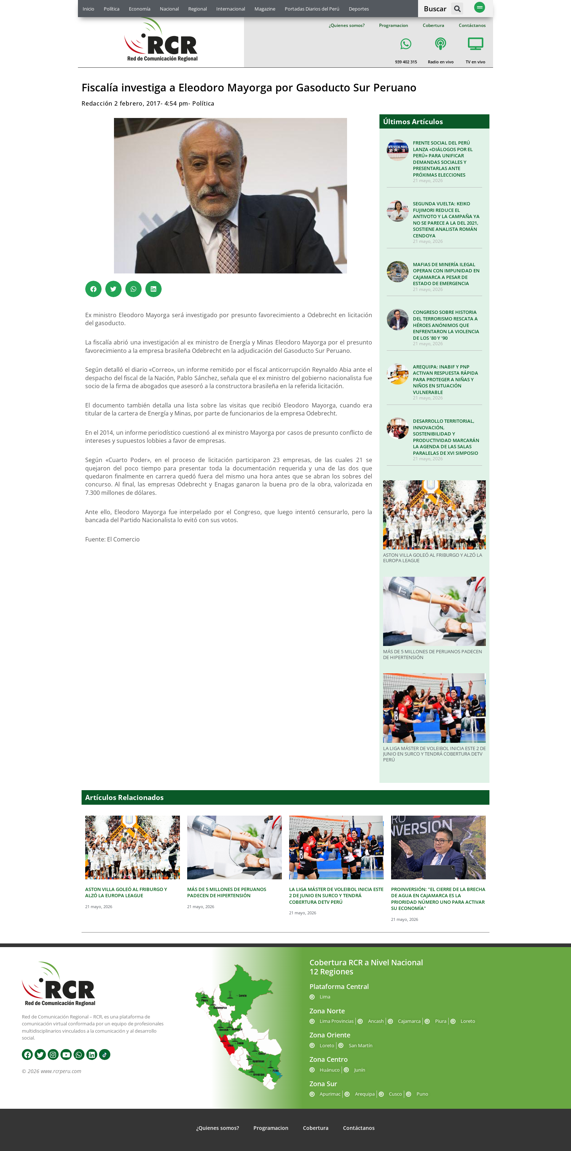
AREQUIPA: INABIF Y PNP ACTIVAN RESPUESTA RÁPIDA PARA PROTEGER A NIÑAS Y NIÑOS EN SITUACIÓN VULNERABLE (445, 379)
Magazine (265, 8)
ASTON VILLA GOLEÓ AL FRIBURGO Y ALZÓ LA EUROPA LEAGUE (432, 558)
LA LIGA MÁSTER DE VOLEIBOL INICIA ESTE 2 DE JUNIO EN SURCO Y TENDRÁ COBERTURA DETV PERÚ (434, 754)
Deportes (359, 8)
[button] (457, 9)
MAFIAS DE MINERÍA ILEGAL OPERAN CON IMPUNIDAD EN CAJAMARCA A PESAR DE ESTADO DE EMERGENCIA (446, 274)
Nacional (169, 8)
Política (111, 8)
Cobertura (433, 25)
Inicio (88, 8)
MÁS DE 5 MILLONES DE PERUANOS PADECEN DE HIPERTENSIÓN (432, 654)
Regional (197, 8)
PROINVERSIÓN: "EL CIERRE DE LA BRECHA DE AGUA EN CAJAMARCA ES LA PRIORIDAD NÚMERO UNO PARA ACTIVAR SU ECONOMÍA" (438, 899)
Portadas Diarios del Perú (312, 8)
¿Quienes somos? (347, 25)
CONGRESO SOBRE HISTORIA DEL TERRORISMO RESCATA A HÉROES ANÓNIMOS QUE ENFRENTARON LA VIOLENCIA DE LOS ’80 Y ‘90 (446, 325)
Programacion (393, 25)
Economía (139, 8)
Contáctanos (472, 25)
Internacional (230, 8)
